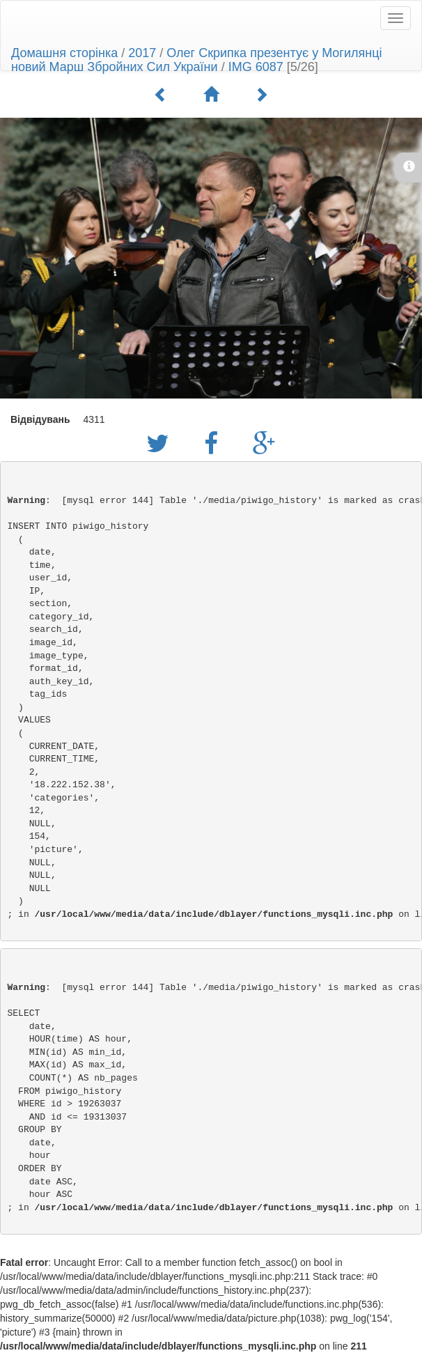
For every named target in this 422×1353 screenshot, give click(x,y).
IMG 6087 (255, 67)
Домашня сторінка (64, 53)
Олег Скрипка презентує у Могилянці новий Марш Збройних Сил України (196, 60)
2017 (142, 53)
